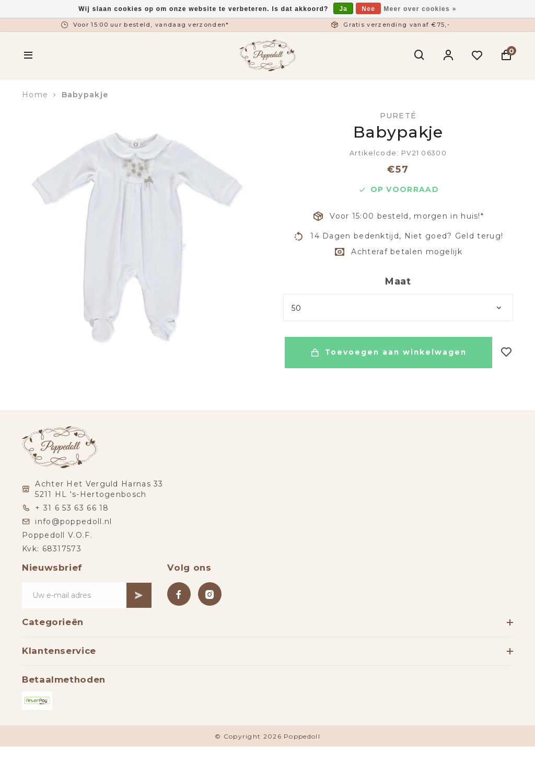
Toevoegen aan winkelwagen (387, 352)
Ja (343, 9)
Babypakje (85, 94)
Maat (398, 281)
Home (35, 94)
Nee (368, 9)
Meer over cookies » (419, 9)
